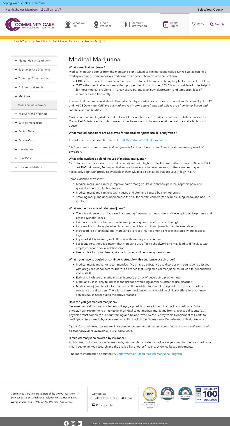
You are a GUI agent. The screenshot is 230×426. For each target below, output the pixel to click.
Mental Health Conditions (32, 60)
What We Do (75, 24)
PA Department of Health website (143, 140)
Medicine (41, 41)
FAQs (198, 24)
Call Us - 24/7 (50, 9)
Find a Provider (102, 24)
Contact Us (99, 393)
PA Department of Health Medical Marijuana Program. (147, 353)
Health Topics (170, 24)
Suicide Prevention (28, 122)
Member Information (136, 24)
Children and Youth (28, 87)
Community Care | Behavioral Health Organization (29, 24)
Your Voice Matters (28, 167)
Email (126, 398)
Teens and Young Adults (31, 78)
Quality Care (24, 140)
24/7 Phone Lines (104, 398)
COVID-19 (22, 158)
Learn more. (38, 3)
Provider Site (102, 405)
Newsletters (23, 149)
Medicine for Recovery (66, 41)
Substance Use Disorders (32, 69)
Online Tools (24, 131)
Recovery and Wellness (30, 113)
